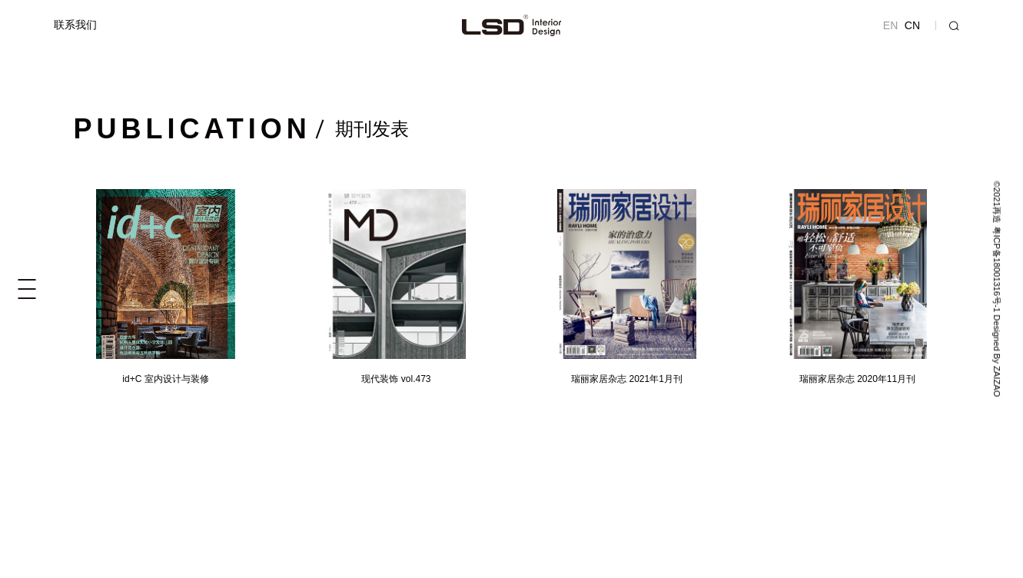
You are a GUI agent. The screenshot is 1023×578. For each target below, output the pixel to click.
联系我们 (75, 24)
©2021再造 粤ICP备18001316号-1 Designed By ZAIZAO (996, 289)
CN (912, 25)
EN (890, 25)
